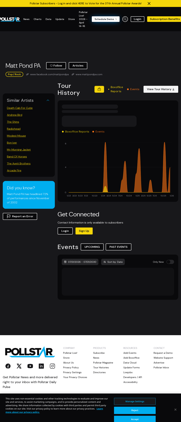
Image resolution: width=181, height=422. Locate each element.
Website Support (163, 357)
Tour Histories (101, 367)
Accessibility (130, 382)
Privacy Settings (72, 372)
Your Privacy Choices (75, 377)
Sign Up (84, 231)
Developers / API (132, 377)
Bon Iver (12, 142)
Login (137, 19)
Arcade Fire (14, 170)
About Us (68, 362)
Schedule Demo (106, 19)
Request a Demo (163, 352)
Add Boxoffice (131, 357)
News (96, 357)
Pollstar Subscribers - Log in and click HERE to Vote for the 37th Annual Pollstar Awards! (85, 3)
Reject (134, 417)
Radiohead (13, 129)
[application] (118, 170)
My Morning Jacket (19, 149)
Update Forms (131, 367)
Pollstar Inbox (161, 367)
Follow (56, 65)
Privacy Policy (71, 367)
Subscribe (99, 352)
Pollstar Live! (70, 352)
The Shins (13, 122)
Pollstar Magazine (103, 362)
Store (66, 357)
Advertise (159, 362)
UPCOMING (92, 247)
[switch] (170, 262)
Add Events (129, 352)
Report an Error (20, 216)
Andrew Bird (14, 115)
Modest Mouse (16, 136)
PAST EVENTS (119, 247)
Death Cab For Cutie (20, 108)
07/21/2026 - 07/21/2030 (80, 261)
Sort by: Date (113, 261)
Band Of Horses (17, 156)
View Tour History (161, 89)
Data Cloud (129, 362)
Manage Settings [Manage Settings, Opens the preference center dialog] (134, 408)
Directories (99, 372)
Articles (78, 65)
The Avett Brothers (19, 163)
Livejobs (128, 372)
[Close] (175, 416)
